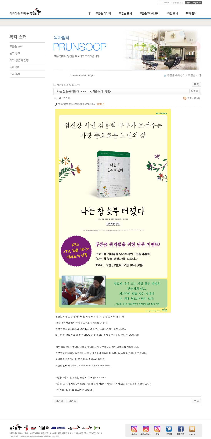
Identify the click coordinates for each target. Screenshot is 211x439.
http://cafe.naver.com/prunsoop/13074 (92, 365)
